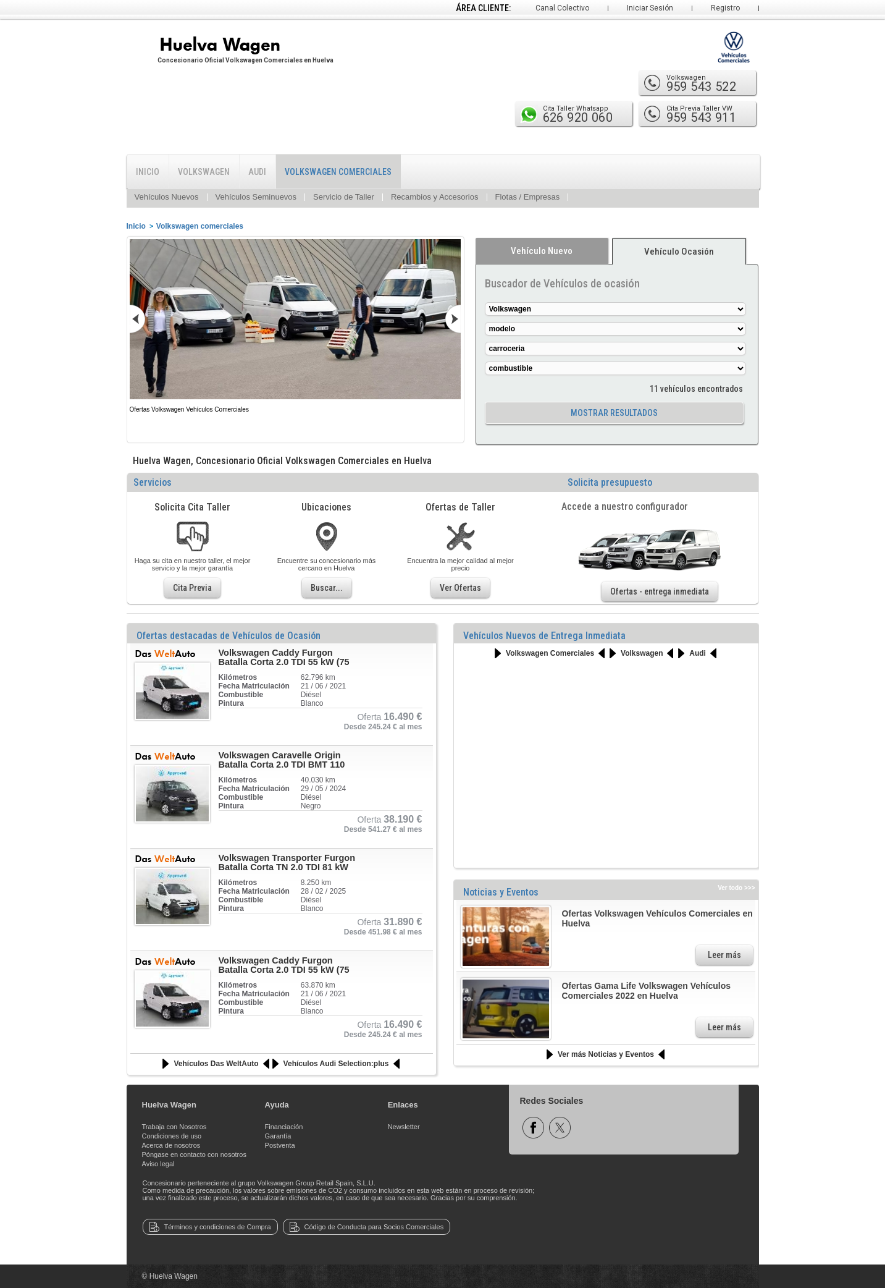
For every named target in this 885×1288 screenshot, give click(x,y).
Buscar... (327, 588)
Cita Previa (192, 588)
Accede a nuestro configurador (624, 506)
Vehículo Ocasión (679, 251)
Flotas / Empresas (527, 196)
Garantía (278, 1136)
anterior (148, 318)
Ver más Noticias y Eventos (606, 1054)
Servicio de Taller (343, 196)
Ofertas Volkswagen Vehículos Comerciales (189, 409)
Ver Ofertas (460, 588)
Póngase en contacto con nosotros (194, 1154)
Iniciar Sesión (650, 8)
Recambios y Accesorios (435, 196)
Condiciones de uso (172, 1136)
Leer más (724, 955)
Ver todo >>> (736, 887)
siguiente (442, 318)
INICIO (147, 172)
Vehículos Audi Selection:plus (336, 1063)
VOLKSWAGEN (204, 172)
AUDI (257, 172)
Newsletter (404, 1126)
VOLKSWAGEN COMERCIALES (338, 172)
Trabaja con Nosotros (174, 1126)
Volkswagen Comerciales (550, 653)
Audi (697, 653)
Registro (725, 8)
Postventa (280, 1145)
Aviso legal (158, 1163)
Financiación (284, 1126)
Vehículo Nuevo (542, 250)
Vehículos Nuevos (167, 196)
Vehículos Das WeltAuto (216, 1063)
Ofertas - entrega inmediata (659, 591)
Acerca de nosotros (171, 1145)
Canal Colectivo (562, 8)
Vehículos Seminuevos (256, 196)
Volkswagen (642, 653)
